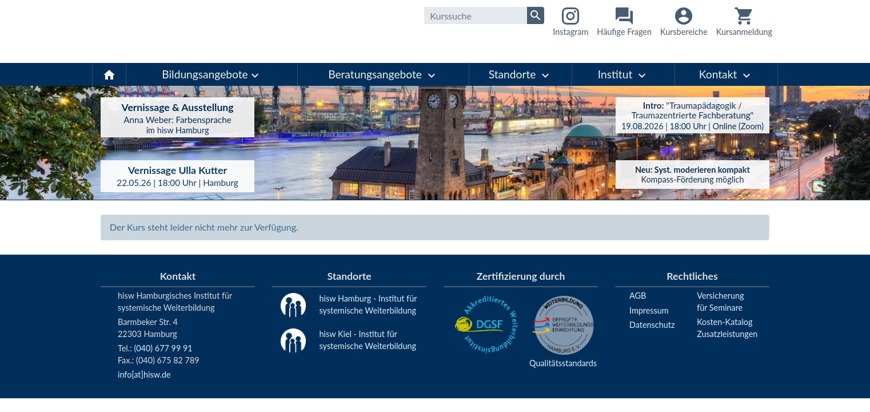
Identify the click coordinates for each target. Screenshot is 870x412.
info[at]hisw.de (144, 374)
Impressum (649, 310)
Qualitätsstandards (563, 363)
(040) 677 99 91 (163, 348)
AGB (637, 295)
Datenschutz (652, 325)
